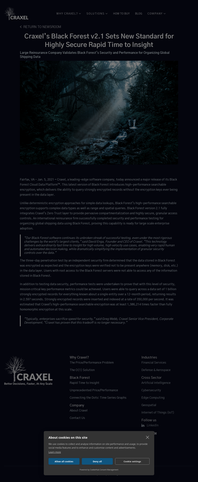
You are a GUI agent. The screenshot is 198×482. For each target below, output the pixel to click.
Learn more (54, 452)
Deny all (97, 461)
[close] (147, 437)
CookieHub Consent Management (104, 469)
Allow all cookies (64, 461)
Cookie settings (132, 461)
